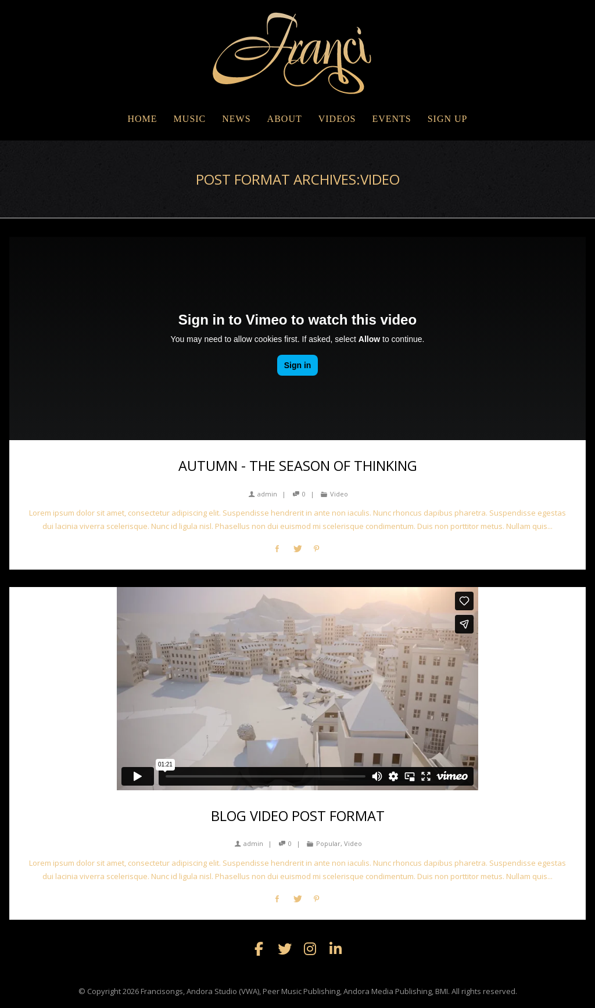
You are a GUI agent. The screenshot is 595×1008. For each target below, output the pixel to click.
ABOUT (284, 119)
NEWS (236, 119)
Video (339, 493)
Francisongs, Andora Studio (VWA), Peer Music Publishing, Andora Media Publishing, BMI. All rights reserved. (329, 991)
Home (142, 119)
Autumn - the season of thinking (297, 465)
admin (263, 493)
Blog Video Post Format (298, 816)
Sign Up (448, 119)
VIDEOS (337, 119)
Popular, (329, 843)
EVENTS (391, 119)
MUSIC (190, 119)
